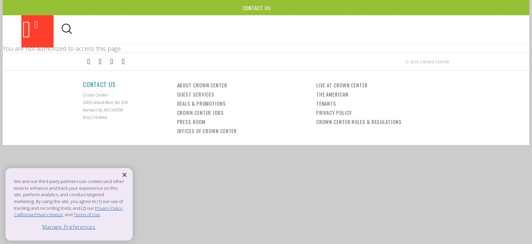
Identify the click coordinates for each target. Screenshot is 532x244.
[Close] (124, 175)
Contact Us (257, 8)
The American (332, 94)
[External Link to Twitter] (123, 61)
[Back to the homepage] (37, 31)
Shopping (301, 29)
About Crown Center (202, 85)
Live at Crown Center (342, 85)
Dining (272, 29)
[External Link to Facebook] (88, 61)
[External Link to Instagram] (100, 61)
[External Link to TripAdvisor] (111, 61)
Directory (433, 29)
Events (330, 29)
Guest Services (196, 94)
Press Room (191, 122)
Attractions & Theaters (223, 29)
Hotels (356, 29)
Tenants (326, 103)
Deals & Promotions (201, 103)
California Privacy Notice (38, 214)
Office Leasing (474, 29)
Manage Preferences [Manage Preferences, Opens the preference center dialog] (69, 226)
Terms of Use (87, 214)
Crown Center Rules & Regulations (359, 122)
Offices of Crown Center (207, 131)
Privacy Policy (334, 112)
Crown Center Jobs (200, 112)
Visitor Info (392, 29)
